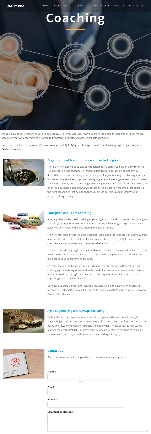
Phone (52, 399)
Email (51, 387)
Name (51, 371)
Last (81, 381)
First (49, 381)
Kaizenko (15, 5)
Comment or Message (61, 412)
